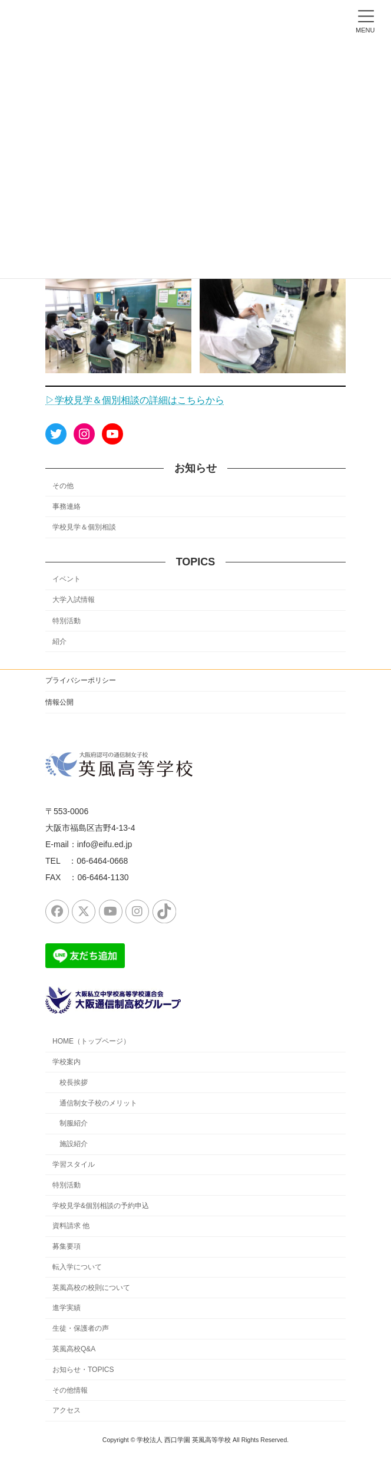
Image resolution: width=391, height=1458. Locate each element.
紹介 (59, 641)
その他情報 (70, 1389)
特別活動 (66, 621)
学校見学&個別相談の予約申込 (100, 1205)
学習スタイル (73, 1164)
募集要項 (66, 1246)
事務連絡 (66, 506)
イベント (66, 579)
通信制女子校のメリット (98, 1102)
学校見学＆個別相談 (84, 527)
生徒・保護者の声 (80, 1328)
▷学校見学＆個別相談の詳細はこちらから (134, 400)
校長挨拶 (73, 1082)
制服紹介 (73, 1123)
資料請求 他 (71, 1226)
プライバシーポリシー (80, 680)
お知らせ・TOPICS (83, 1369)
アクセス (66, 1410)
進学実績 (66, 1308)
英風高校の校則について (91, 1287)
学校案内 (66, 1062)
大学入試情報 (73, 600)
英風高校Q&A (73, 1349)
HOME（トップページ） (91, 1041)
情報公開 (59, 702)
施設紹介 (73, 1144)
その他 (63, 486)
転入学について (77, 1267)
